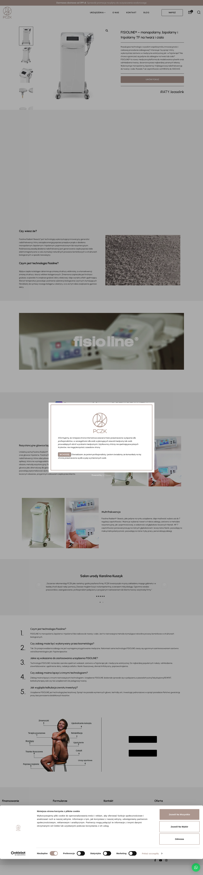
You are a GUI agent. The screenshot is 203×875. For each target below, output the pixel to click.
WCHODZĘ (64, 454)
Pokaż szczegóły (150, 869)
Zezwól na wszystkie (179, 830)
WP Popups (106, 475)
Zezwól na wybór (179, 843)
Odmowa (179, 855)
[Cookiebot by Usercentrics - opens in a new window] (18, 869)
